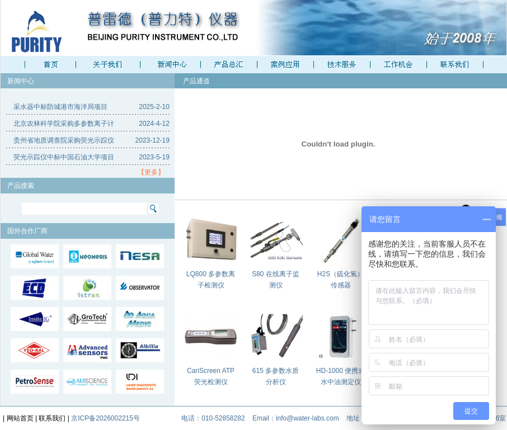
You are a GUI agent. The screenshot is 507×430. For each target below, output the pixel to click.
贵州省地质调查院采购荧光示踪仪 (63, 140)
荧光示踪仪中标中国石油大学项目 (63, 157)
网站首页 (20, 418)
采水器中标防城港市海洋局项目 (60, 107)
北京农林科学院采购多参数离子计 (63, 123)
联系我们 (52, 418)
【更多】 (151, 172)
